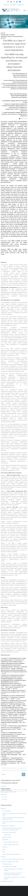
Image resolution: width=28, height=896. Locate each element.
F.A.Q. (3, 851)
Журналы (3, 808)
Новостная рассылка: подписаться (11, 854)
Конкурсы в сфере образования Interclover (13, 859)
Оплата (4, 849)
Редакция (4, 847)
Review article (23, 118)
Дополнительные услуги (7, 881)
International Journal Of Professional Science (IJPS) (13, 822)
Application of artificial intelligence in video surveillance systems (14, 768)
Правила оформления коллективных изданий (13, 869)
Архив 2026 (4, 794)
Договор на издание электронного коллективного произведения (13, 873)
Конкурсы (3, 856)
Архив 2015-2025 (6, 837)
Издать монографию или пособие (9, 861)
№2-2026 (4, 799)
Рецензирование (6, 811)
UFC (16, 494)
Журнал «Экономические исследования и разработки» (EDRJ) (13, 818)
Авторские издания (7, 864)
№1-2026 (4, 797)
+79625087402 (13, 4)
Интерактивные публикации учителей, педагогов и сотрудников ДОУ (12, 829)
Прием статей (7, 834)
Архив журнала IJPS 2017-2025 (9, 792)
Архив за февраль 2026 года (11, 844)
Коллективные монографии (9, 866)
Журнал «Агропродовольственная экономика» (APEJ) (14, 814)
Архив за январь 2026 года (11, 842)
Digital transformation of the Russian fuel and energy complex (14, 770)
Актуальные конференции (9, 832)
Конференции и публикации (8, 825)
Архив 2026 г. (5, 839)
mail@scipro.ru (20, 4)
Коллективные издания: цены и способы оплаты (14, 878)
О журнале (3, 786)
